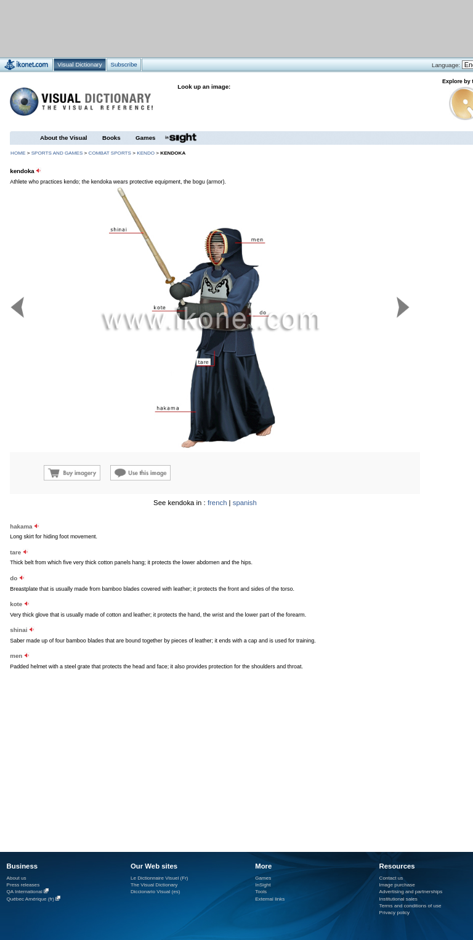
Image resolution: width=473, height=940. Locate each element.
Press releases (23, 885)
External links (270, 899)
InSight (262, 885)
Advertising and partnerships (411, 891)
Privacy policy (394, 912)
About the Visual (63, 137)
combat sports (110, 153)
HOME (17, 153)
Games (145, 137)
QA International (24, 891)
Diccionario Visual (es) (155, 891)
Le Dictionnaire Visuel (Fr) (159, 878)
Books (111, 137)
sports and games (57, 153)
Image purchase (397, 885)
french (217, 502)
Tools (261, 891)
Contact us (391, 878)
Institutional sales (398, 899)
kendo (146, 153)
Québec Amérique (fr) (31, 899)
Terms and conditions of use (410, 906)
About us (16, 878)
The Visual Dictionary (154, 885)
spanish (245, 502)
